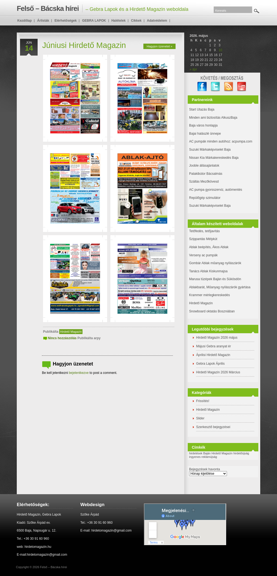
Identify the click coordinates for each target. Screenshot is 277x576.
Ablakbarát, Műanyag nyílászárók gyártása (219, 287)
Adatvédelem (157, 20)
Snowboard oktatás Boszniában (212, 311)
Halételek (118, 20)
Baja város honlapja (203, 125)
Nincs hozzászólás (62, 338)
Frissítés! (202, 401)
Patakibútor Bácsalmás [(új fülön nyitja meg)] (205, 174)
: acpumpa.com (241, 141)
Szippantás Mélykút (203, 239)
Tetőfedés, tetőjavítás (204, 231)
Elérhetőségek (65, 20)
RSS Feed (228, 86)
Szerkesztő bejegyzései (213, 427)
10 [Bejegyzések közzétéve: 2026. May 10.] (220, 50)
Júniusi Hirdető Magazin (84, 45)
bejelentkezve (78, 373)
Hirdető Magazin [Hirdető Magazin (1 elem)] (222, 453)
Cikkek (136, 20)
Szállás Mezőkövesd (204, 181)
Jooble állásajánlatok (204, 165)
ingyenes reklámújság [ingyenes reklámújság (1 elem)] (203, 456)
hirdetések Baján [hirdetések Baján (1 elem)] (199, 453)
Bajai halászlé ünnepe (205, 133)
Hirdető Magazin (71, 331)
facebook (202, 86)
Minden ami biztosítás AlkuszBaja (213, 117)
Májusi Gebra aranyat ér (213, 346)
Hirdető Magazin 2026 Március (218, 372)
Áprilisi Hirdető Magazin (213, 355)
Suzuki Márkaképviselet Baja (209, 149)
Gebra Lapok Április (210, 363)
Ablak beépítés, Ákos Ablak (208, 247)
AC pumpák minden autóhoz (209, 141)
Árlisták (43, 20)
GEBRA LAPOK (94, 20)
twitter (215, 86)
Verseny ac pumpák (204, 255)
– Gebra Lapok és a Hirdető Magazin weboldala (102, 8)
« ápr (193, 69)
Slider (200, 418)
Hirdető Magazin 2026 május (217, 337)
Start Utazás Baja (201, 109)
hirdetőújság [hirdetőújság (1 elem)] (241, 453)
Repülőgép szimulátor (204, 198)
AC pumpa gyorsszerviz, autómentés (215, 190)
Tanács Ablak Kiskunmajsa (208, 271)
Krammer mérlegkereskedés (209, 295)
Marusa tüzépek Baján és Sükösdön (215, 279)
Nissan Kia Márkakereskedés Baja (214, 158)
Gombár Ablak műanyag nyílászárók (215, 263)
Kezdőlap (24, 20)
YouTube (242, 86)
